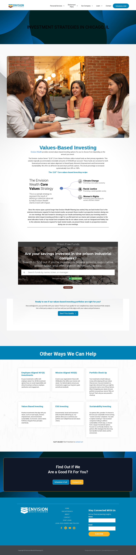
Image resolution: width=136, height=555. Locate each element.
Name (91, 517)
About (67, 514)
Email (90, 525)
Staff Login (67, 520)
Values (48, 147)
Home (67, 508)
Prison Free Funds (68, 244)
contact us (78, 442)
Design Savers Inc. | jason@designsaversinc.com (105, 550)
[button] (57, 6)
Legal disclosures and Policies (67, 523)
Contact (108, 6)
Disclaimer (68, 287)
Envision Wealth (36, 152)
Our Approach (67, 511)
